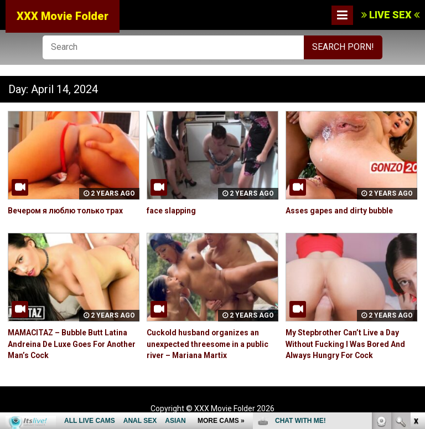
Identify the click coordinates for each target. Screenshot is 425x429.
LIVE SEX (390, 15)
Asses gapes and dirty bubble (339, 210)
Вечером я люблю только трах (67, 210)
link (415, 256)
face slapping (171, 210)
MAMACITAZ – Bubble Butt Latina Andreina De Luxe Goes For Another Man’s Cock (73, 343)
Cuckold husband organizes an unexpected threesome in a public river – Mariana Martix (208, 343)
